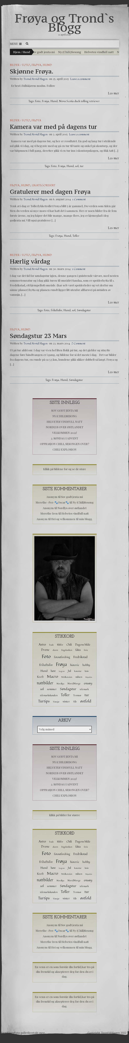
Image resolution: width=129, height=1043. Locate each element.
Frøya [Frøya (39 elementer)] (61, 664)
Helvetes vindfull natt (99, 52)
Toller (75, 236)
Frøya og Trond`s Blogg (64, 22)
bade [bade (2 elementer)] (51, 644)
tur (82, 166)
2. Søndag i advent (64, 438)
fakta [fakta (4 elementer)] (78, 650)
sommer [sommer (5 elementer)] (52, 689)
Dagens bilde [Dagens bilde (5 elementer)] (82, 645)
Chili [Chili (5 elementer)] (69, 645)
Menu (16, 44)
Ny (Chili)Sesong (69, 52)
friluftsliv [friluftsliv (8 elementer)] (46, 665)
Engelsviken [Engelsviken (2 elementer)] (66, 650)
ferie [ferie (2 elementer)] (86, 650)
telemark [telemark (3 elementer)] (84, 689)
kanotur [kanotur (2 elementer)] (78, 671)
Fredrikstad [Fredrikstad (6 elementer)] (80, 657)
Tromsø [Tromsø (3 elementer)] (77, 695)
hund (47, 65)
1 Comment (79, 199)
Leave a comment (80, 79)
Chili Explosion (64, 449)
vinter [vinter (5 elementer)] (66, 701)
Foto (37, 101)
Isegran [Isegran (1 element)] (62, 671)
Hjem (16, 52)
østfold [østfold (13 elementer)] (85, 701)
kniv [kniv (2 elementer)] (87, 671)
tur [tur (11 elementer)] (86, 695)
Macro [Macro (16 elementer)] (52, 676)
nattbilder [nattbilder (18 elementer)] (45, 683)
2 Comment (78, 343)
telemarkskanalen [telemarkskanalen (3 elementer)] (49, 695)
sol (77, 166)
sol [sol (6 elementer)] (42, 689)
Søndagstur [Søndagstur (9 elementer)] (68, 689)
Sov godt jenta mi (43, 52)
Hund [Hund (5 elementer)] (43, 671)
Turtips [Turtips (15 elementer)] (44, 701)
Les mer (113, 93)
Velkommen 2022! (64, 432)
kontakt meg (36, 1033)
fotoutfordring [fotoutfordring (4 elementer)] (62, 657)
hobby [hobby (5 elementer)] (86, 665)
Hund (54, 101)
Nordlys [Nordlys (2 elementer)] (60, 683)
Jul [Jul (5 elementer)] (69, 671)
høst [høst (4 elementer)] (53, 671)
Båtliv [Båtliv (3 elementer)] (60, 645)
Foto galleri (21, 1033)
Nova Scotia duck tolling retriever (79, 101)
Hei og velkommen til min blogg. (72, 519)
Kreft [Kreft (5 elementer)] (40, 677)
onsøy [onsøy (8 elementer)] (88, 683)
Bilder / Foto (20, 65)
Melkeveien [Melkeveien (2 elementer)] (66, 677)
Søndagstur (84, 310)
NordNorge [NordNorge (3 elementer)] (74, 683)
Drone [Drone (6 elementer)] (45, 650)
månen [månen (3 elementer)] (78, 677)
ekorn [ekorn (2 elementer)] (55, 650)
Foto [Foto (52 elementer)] (46, 656)
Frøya (36, 65)
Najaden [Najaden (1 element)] (88, 677)
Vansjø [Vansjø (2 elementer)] (56, 701)
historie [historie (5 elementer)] (74, 665)
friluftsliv (56, 310)
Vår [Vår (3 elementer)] (75, 701)
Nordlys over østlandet (64, 427)
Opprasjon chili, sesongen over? (64, 444)
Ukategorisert (43, 185)
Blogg (10, 1033)
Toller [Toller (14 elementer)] (65, 695)
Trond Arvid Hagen (35, 79)
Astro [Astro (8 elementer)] (42, 644)
